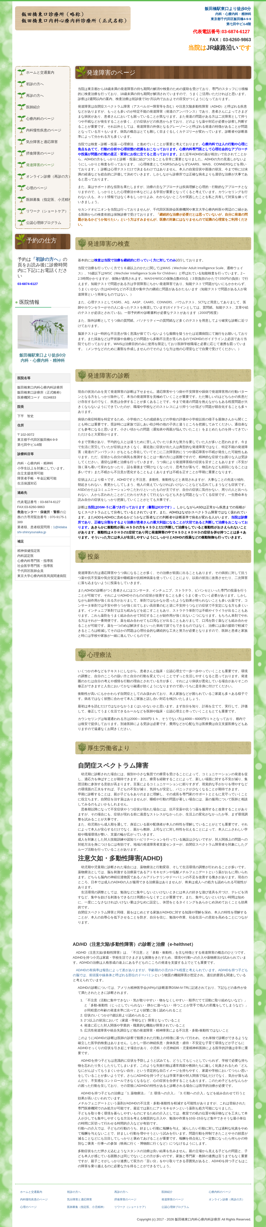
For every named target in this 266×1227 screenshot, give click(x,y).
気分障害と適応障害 (42, 142)
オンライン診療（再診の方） (48, 176)
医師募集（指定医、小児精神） (48, 200)
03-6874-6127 (236, 31)
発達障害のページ (40, 165)
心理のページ (36, 188)
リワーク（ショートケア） (47, 211)
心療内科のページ (40, 119)
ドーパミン (146, 975)
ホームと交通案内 (40, 72)
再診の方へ (35, 95)
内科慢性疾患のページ (43, 130)
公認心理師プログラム (43, 223)
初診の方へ (35, 84)
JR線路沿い (219, 47)
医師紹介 (33, 107)
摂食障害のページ (40, 153)
